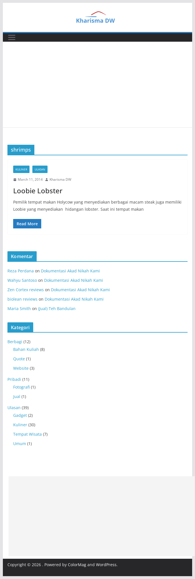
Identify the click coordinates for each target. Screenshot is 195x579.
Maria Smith (19, 308)
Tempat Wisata (27, 434)
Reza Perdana (20, 271)
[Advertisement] (97, 84)
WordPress (106, 564)
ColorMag (77, 564)
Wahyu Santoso (22, 280)
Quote (19, 358)
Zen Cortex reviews (25, 289)
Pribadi (14, 379)
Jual (16, 396)
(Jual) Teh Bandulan (57, 308)
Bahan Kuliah (26, 349)
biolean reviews (22, 299)
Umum (19, 443)
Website (21, 368)
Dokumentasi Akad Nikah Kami (70, 271)
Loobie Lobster (37, 190)
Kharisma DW (60, 179)
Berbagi (14, 341)
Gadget (20, 415)
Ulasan (40, 169)
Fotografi (21, 387)
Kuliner (21, 169)
